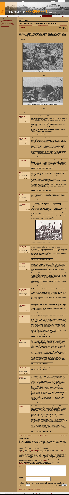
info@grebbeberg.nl (23, 463)
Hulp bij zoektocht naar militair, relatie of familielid (7, 25)
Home (2, 16)
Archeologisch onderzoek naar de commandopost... (30, 489)
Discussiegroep (47, 16)
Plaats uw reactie (63, 25)
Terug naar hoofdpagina (43, 25)
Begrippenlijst (36, 493)
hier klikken (53, 1)
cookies (23, 1)
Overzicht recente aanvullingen (18, 493)
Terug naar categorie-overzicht (25, 25)
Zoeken (54, 16)
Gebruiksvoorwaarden (35, 450)
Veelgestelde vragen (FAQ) (7, 23)
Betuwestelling (24, 16)
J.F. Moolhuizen (22, 27)
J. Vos (20, 340)
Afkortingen (50, 493)
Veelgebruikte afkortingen (6, 20)
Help (59, 16)
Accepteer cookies (61, 1)
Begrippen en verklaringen (6, 21)
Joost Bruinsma (22, 204)
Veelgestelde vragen (43, 493)
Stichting (38, 16)
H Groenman (22, 116)
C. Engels (21, 377)
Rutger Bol (21, 194)
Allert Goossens (22, 138)
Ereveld (32, 16)
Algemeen (8, 16)
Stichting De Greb (8, 493)
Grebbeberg (16, 16)
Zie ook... (65, 489)
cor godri (21, 316)
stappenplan (45, 460)
